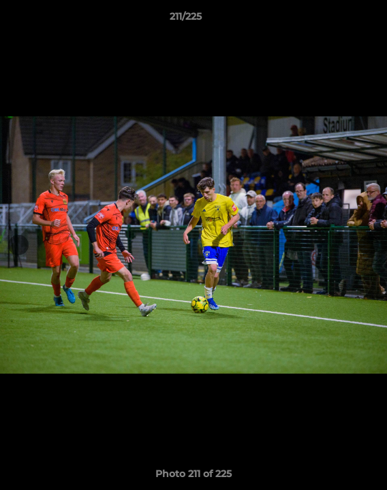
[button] (338, 20)
